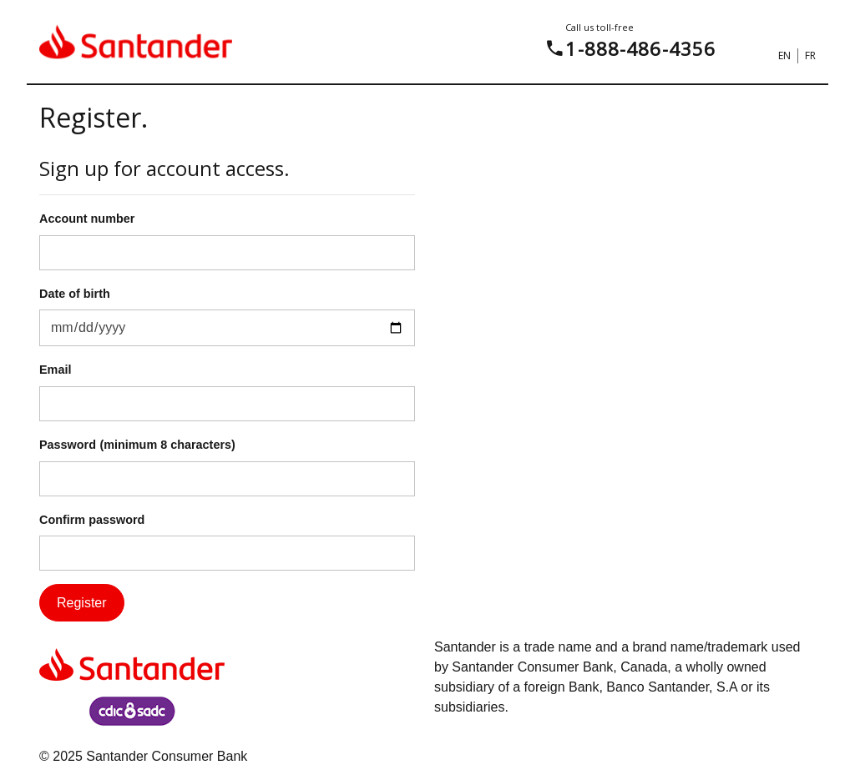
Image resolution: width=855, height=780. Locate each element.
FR (810, 55)
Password (67, 444)
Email (55, 369)
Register (82, 603)
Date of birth (74, 293)
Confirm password (91, 519)
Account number (86, 218)
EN (784, 55)
